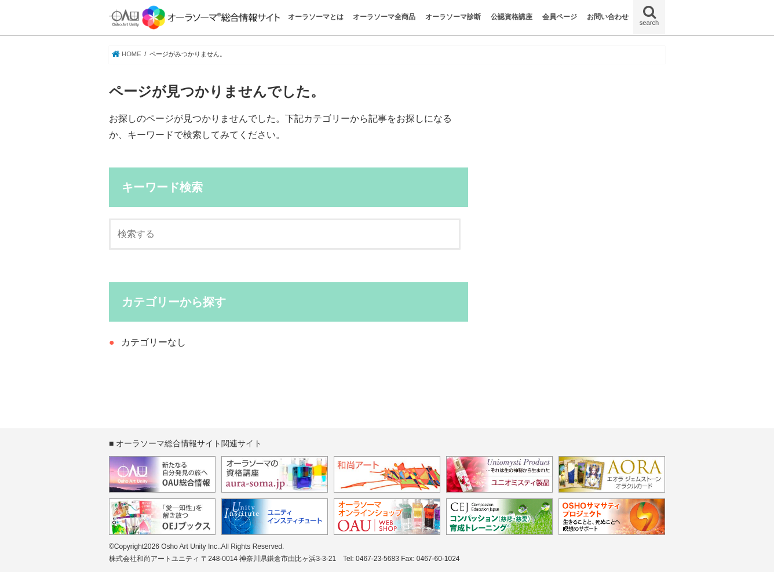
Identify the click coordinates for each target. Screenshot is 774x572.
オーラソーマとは (316, 17)
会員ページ (559, 17)
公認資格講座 (511, 17)
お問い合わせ (608, 17)
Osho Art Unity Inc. (190, 546)
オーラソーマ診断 (453, 17)
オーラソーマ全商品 (384, 17)
